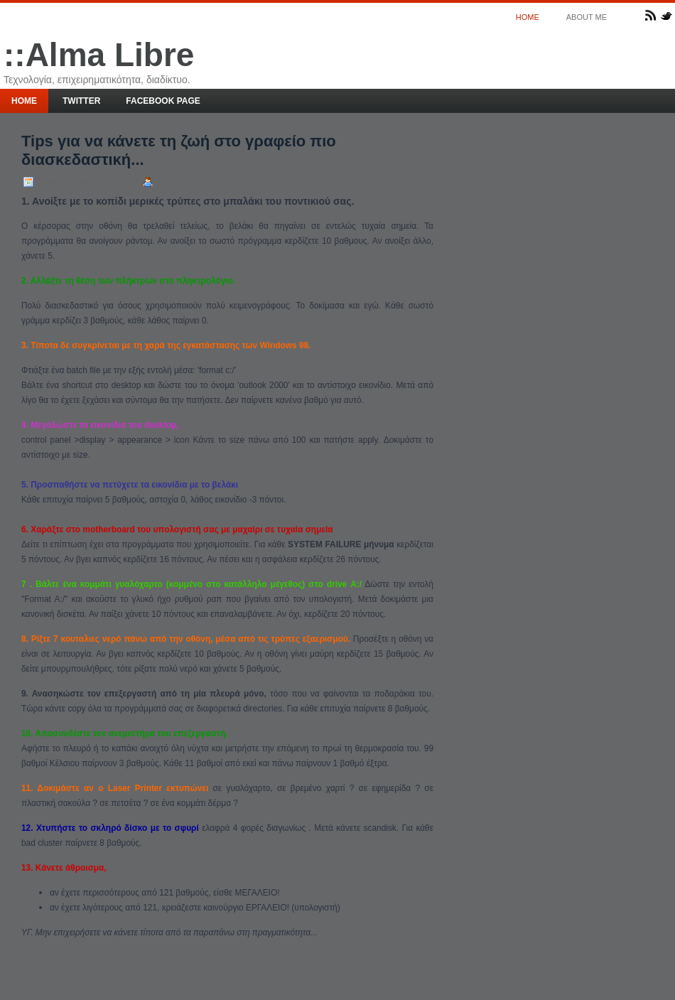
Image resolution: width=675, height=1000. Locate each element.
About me (586, 17)
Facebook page (163, 101)
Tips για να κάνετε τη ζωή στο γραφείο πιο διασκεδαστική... (178, 150)
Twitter (81, 101)
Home (527, 17)
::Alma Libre (99, 54)
